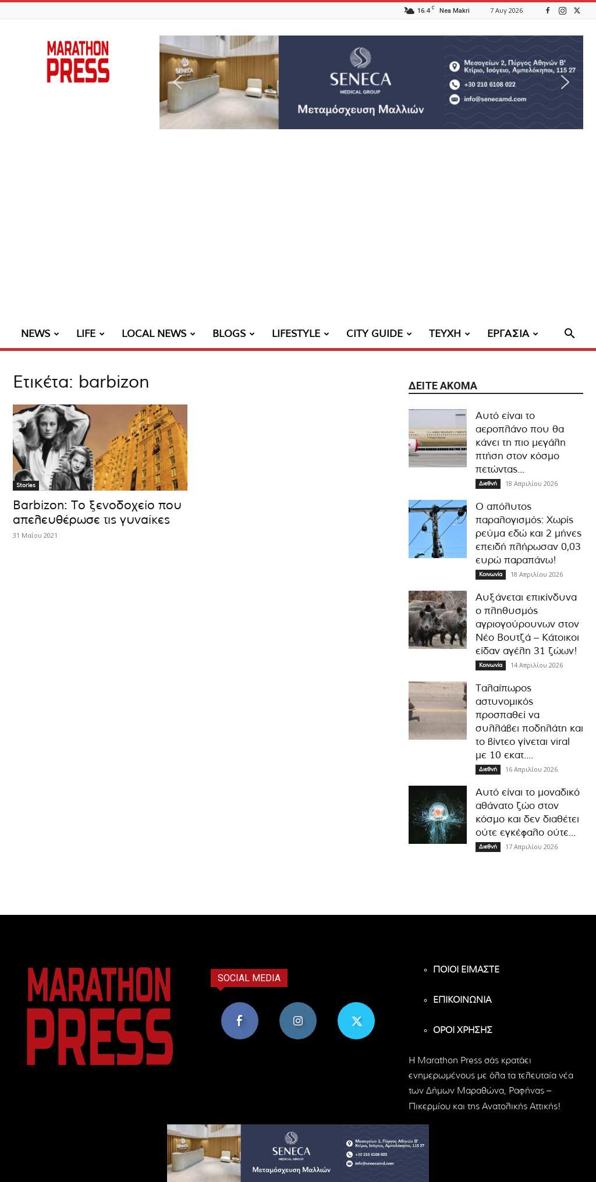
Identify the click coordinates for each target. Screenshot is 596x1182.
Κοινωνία (490, 574)
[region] (371, 82)
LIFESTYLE (300, 334)
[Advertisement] (298, 232)
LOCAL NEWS (159, 334)
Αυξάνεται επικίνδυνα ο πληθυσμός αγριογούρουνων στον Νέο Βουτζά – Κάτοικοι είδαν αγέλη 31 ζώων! (527, 624)
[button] (371, 82)
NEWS (40, 334)
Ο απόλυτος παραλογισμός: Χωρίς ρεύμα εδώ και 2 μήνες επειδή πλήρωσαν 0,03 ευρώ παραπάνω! (528, 533)
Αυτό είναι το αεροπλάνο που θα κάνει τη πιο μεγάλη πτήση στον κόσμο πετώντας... (521, 442)
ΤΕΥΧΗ (449, 334)
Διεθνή (488, 484)
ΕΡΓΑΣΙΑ (512, 334)
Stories (26, 485)
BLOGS (233, 334)
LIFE (90, 334)
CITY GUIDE (379, 334)
